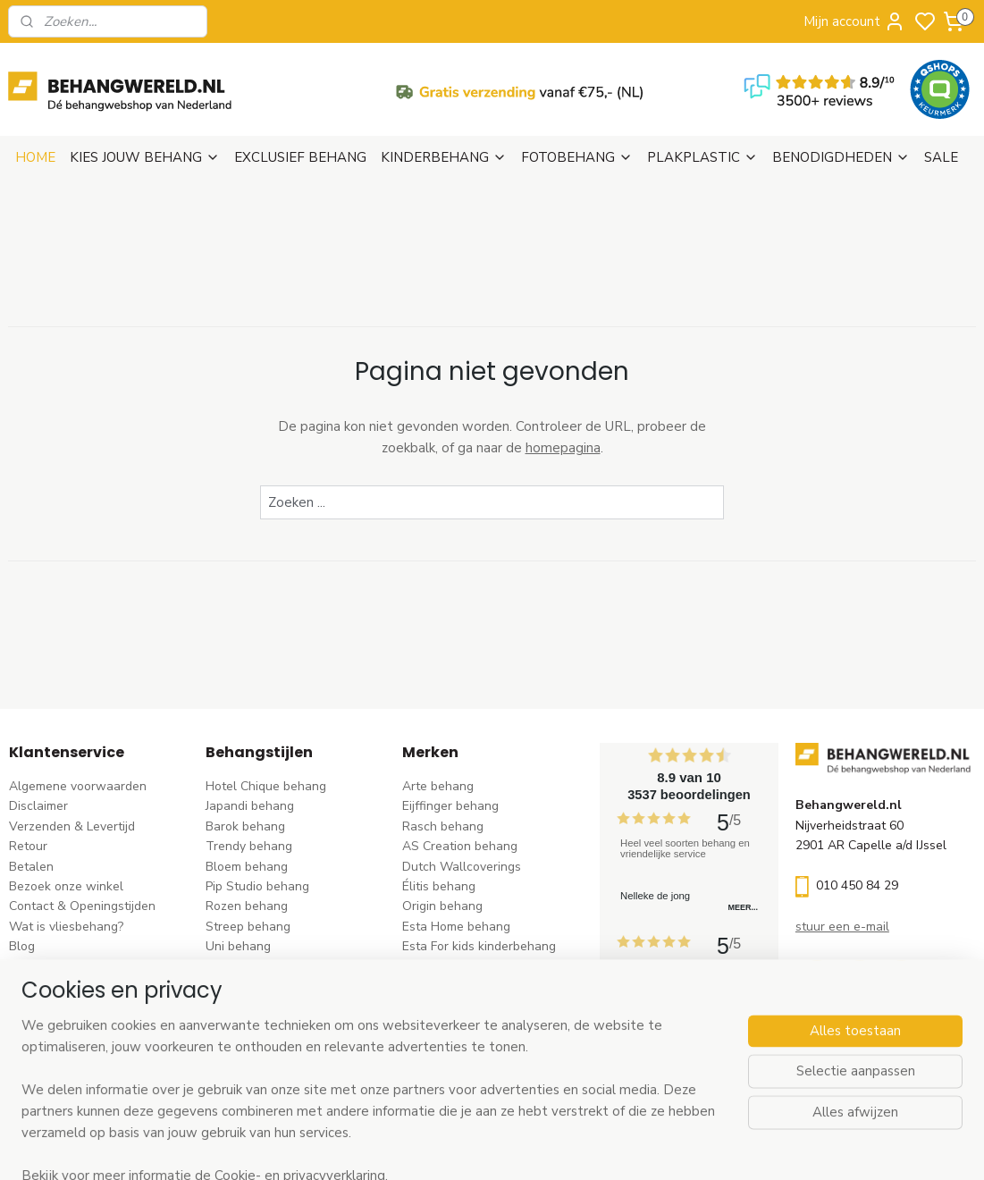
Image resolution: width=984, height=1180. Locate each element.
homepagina (563, 448)
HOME (35, 157)
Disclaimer (38, 805)
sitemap (572, 1147)
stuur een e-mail (842, 926)
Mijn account (854, 21)
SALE (941, 157)
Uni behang (238, 946)
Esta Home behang (456, 926)
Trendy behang (249, 846)
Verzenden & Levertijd (72, 826)
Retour (28, 846)
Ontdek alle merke (459, 1066)
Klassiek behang (252, 966)
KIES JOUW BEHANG (145, 157)
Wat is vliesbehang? (66, 926)
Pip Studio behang (257, 886)
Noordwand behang (459, 986)
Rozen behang (247, 906)
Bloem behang (247, 866)
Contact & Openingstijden (82, 906)
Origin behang (442, 906)
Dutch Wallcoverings (461, 866)
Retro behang (244, 1026)
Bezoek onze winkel (66, 886)
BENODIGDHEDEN (841, 157)
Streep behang (248, 926)
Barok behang (245, 826)
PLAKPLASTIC (702, 157)
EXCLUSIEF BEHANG (300, 157)
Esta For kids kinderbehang (479, 946)
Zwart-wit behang (258, 986)
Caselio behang (446, 1006)
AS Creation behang (459, 846)
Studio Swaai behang (463, 1046)
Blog (22, 946)
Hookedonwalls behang (470, 966)
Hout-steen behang (261, 1006)
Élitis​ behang (438, 886)
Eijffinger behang (450, 805)
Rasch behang (443, 826)
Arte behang (438, 786)
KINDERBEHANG (444, 157)
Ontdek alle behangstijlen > (293, 1066)
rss (604, 1147)
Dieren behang (248, 1046)
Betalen (31, 866)
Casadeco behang (453, 1026)
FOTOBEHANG (577, 157)
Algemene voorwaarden (78, 786)
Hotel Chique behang (266, 786)
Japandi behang (250, 805)
